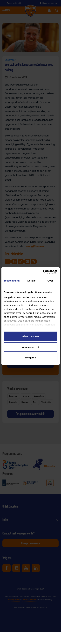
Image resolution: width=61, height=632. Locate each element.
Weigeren (30, 357)
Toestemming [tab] (12, 280)
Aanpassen (30, 346)
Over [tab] (50, 280)
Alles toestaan (30, 336)
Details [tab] (31, 280)
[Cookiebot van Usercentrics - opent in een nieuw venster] (43, 272)
